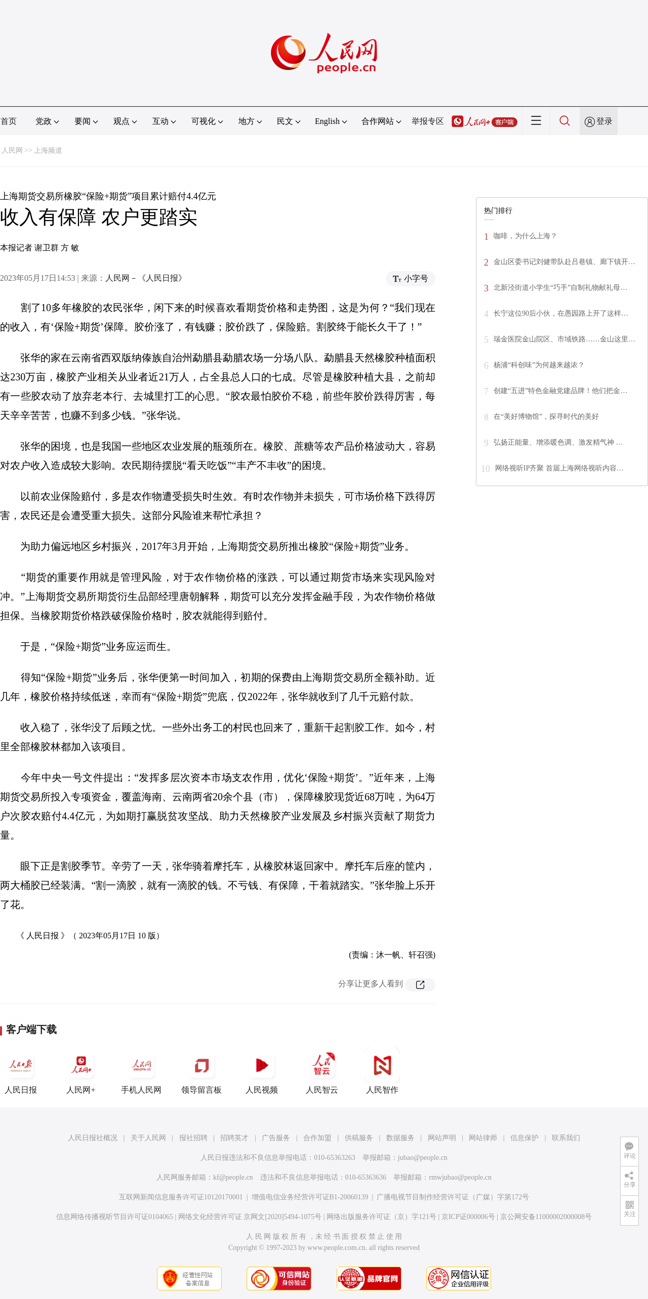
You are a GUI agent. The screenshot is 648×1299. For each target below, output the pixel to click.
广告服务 (276, 1138)
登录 (604, 121)
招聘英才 (234, 1138)
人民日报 (20, 1071)
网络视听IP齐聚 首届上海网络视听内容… (559, 468)
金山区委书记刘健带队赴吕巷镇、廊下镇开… (564, 262)
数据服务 (400, 1138)
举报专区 (428, 121)
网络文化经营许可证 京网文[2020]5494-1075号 (250, 1217)
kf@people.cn (233, 1177)
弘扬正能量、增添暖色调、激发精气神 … (558, 442)
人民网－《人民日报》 (145, 278)
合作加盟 (317, 1138)
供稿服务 (359, 1138)
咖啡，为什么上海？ (525, 236)
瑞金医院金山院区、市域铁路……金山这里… (564, 339)
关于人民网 (148, 1138)
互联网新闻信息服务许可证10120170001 (181, 1197)
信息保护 (524, 1138)
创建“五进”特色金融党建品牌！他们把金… (560, 391)
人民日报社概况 (92, 1138)
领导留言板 (201, 1071)
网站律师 (483, 1138)
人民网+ (81, 1071)
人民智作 (382, 1071)
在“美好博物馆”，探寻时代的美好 (546, 416)
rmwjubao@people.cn (460, 1177)
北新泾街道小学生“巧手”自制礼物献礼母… (560, 287)
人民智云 (322, 1071)
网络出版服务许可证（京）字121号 (381, 1217)
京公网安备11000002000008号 (546, 1217)
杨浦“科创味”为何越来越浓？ (539, 365)
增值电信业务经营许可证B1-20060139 (310, 1197)
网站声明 (442, 1138)
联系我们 (566, 1138)
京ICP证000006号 (468, 1217)
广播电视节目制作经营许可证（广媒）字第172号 (453, 1197)
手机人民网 (141, 1071)
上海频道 (48, 150)
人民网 (12, 150)
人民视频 (261, 1071)
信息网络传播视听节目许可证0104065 (114, 1217)
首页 (9, 121)
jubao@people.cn (423, 1157)
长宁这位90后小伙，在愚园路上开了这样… (561, 313)
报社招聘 (193, 1138)
